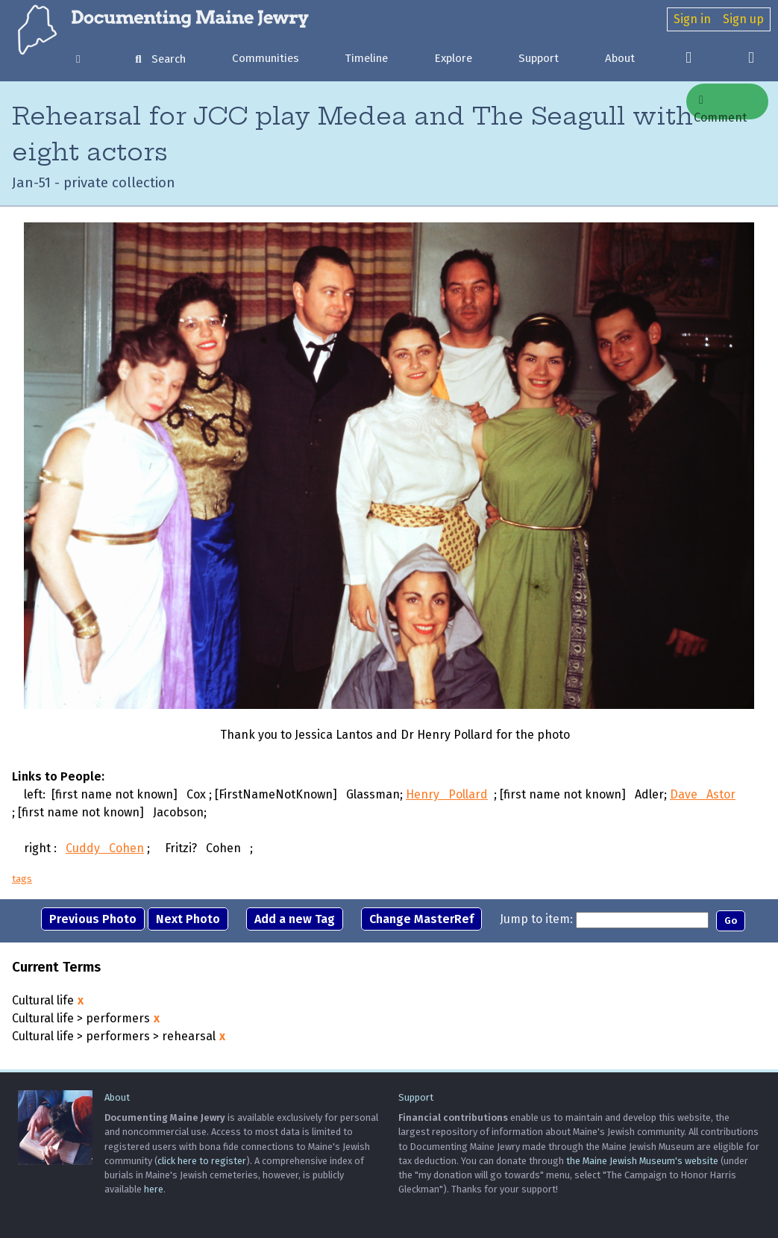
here (153, 1189)
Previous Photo (93, 919)
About (620, 58)
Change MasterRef (421, 919)
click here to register (201, 1160)
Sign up (743, 19)
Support (538, 58)
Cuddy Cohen (105, 848)
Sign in (692, 19)
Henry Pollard (447, 794)
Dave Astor (702, 794)
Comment (720, 106)
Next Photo (188, 919)
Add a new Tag (294, 919)
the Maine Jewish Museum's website (642, 1160)
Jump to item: (536, 919)
